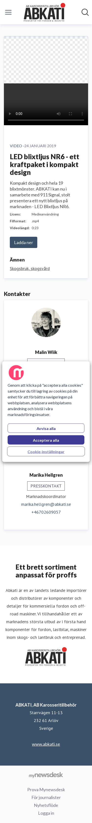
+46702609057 (46, 512)
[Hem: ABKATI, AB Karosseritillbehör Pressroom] (45, 12)
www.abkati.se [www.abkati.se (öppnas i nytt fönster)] (46, 744)
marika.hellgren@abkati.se (46, 504)
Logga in (46, 813)
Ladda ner (23, 242)
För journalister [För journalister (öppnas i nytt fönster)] (46, 797)
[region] (46, 411)
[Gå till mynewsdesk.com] (46, 775)
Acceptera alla (46, 440)
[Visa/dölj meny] (8, 12)
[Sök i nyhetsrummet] (85, 12)
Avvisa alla (46, 428)
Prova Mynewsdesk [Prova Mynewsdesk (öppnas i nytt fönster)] (46, 789)
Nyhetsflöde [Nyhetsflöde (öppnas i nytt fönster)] (46, 805)
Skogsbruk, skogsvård (30, 268)
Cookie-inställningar (46, 451)
